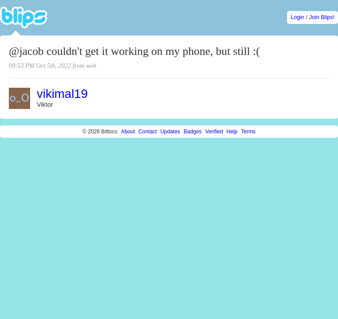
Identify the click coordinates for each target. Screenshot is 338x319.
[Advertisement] (83, 222)
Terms (248, 131)
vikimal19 (62, 94)
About (128, 131)
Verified (214, 131)
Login (297, 17)
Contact (148, 131)
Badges (193, 131)
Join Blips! (321, 17)
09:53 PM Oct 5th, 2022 (40, 65)
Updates (170, 131)
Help (231, 131)
